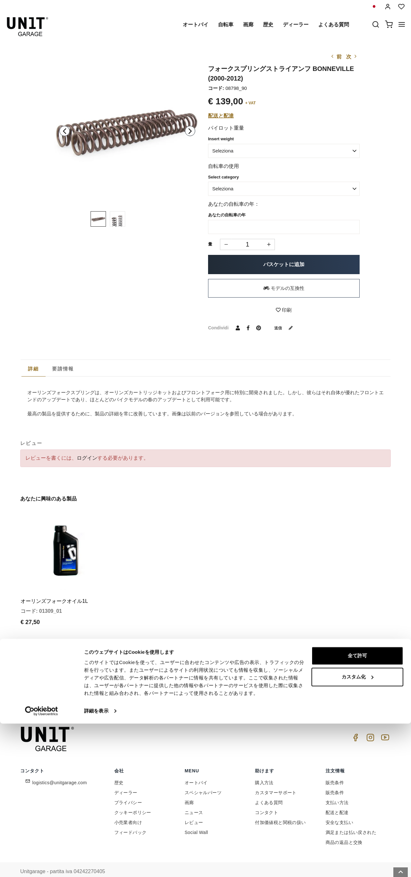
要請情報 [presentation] (63, 368)
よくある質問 (333, 24)
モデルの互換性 (283, 288)
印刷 (284, 310)
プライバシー (128, 791)
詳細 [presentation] (33, 368)
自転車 (225, 24)
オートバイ (195, 24)
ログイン (87, 458)
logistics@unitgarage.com (59, 771)
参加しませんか (279, 673)
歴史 (268, 24)
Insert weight (221, 138)
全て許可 (357, 809)
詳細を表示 (96, 864)
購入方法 (264, 771)
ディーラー (296, 24)
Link (249, 687)
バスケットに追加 (283, 264)
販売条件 (335, 771)
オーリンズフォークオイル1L (54, 590)
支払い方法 (337, 791)
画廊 (248, 24)
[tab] (34, 369)
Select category (223, 177)
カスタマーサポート (276, 781)
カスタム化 (357, 830)
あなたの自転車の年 (227, 215)
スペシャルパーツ (203, 781)
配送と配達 (221, 115)
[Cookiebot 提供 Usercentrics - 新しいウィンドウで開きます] (41, 864)
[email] (210, 673)
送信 (285, 327)
